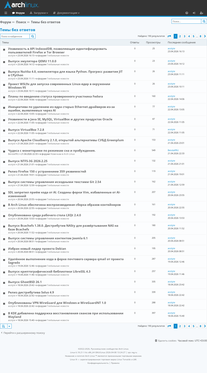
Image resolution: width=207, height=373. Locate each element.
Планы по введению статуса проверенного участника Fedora (55, 96)
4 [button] (189, 36)
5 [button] (193, 36)
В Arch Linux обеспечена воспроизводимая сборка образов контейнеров (64, 205)
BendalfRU (13, 153)
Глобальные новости (58, 55)
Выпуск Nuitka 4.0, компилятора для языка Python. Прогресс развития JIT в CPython (65, 73)
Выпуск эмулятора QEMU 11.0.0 (32, 61)
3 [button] (184, 36)
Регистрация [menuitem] (202, 13)
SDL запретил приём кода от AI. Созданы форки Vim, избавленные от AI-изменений (64, 194)
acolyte (11, 55)
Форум (36, 13)
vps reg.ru (132, 352)
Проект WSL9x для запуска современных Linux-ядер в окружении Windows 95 (59, 85)
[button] (169, 36)
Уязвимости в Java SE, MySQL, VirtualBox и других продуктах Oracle (60, 119)
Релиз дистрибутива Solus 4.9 (31, 292)
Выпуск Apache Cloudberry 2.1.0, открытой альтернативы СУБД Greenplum (66, 140)
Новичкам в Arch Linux (62, 153)
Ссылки (6, 13)
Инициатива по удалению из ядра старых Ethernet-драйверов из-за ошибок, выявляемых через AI (61, 108)
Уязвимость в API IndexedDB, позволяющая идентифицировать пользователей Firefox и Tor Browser (57, 50)
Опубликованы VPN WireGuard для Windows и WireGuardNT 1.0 (57, 303)
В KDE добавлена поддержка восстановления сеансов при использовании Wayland (65, 315)
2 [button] (180, 36)
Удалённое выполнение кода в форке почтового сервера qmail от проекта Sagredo (66, 260)
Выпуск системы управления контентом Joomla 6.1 (48, 238)
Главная (17, 13)
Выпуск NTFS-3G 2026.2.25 (28, 161)
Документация (83, 13)
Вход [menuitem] (195, 13)
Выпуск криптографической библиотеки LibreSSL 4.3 (49, 271)
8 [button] (200, 36)
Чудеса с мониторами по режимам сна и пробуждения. (51, 150)
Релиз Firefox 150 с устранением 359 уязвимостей (47, 171)
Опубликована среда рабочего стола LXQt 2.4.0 (44, 215)
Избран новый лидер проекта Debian (37, 249)
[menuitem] (187, 13)
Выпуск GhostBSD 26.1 (25, 282)
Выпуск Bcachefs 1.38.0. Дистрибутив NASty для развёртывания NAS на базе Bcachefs (63, 227)
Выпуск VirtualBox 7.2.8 (26, 130)
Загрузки (56, 13)
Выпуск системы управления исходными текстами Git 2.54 (54, 182)
